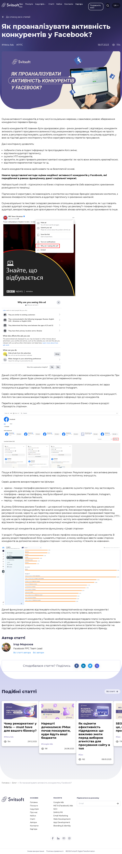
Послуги (29, 4)
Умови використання (35, 851)
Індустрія (39, 4)
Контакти (68, 4)
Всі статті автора (22, 652)
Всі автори (38, 652)
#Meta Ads (8, 737)
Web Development (62, 819)
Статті (51, 4)
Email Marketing (60, 816)
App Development (61, 822)
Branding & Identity (62, 826)
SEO (55, 809)
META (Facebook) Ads (63, 806)
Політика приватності (54, 851)
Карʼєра (79, 4)
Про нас (21, 5)
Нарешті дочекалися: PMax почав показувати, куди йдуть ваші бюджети (55, 731)
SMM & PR (58, 812)
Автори (33, 822)
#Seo (81, 755)
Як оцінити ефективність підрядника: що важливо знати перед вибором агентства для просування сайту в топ (94, 736)
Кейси (59, 4)
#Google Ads (47, 744)
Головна (33, 802)
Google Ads (58, 802)
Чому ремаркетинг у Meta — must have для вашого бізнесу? (20, 727)
